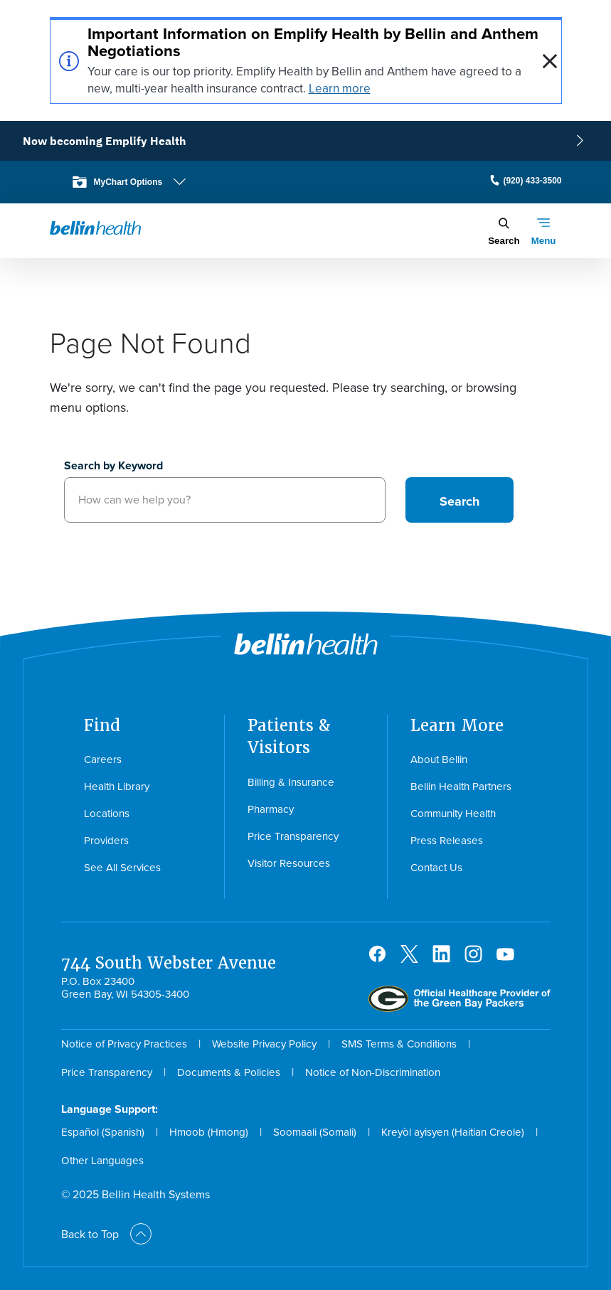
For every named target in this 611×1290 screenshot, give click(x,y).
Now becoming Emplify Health (104, 141)
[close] (550, 61)
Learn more (340, 88)
